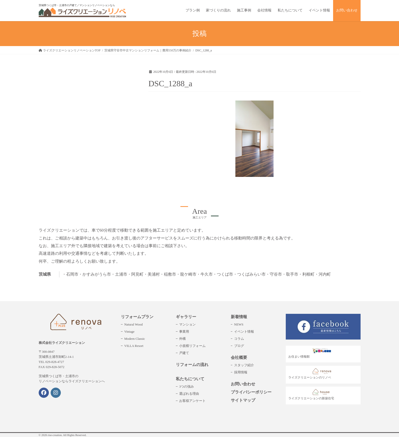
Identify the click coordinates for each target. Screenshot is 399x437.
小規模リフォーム (192, 346)
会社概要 (239, 357)
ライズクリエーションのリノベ (311, 373)
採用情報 (240, 372)
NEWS (239, 324)
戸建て (184, 353)
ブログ (239, 346)
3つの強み (186, 386)
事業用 (184, 331)
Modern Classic (134, 339)
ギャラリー (186, 317)
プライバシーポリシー (251, 392)
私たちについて (190, 379)
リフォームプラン (137, 317)
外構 (182, 339)
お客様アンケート (192, 401)
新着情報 (239, 317)
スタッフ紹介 (244, 365)
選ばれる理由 (189, 394)
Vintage (129, 331)
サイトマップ (243, 400)
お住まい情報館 (311, 353)
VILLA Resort (133, 346)
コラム (239, 339)
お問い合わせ (243, 384)
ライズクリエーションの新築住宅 (311, 394)
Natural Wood (133, 324)
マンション (187, 324)
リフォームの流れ (192, 364)
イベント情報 (244, 331)
